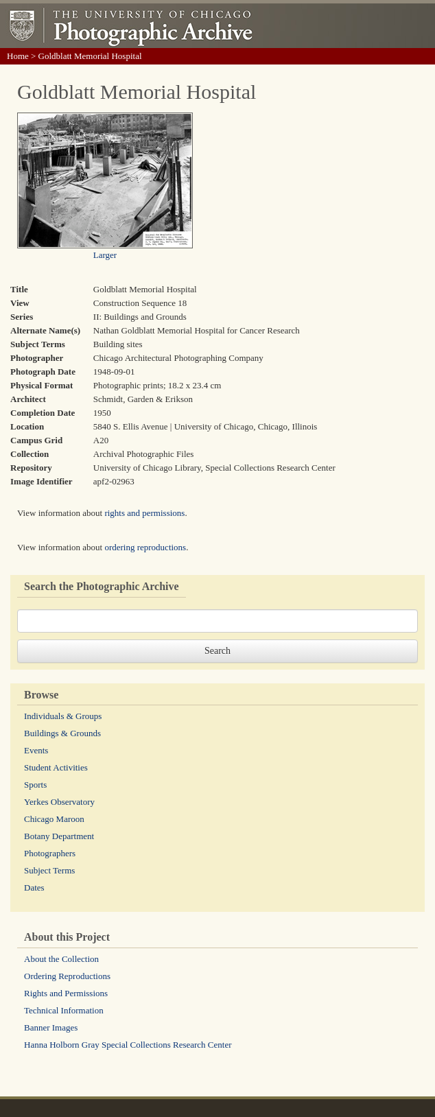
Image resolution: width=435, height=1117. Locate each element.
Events (36, 750)
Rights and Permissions (66, 993)
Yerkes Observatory (59, 802)
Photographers (49, 853)
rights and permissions (144, 513)
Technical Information (64, 1010)
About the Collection (61, 959)
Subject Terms (49, 870)
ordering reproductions (145, 547)
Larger (105, 255)
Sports (35, 784)
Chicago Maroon (54, 819)
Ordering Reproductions (67, 976)
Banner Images (51, 1027)
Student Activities (56, 767)
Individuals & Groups (63, 716)
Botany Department (59, 836)
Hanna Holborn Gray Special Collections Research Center (128, 1044)
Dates (34, 887)
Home (18, 56)
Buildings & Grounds (62, 733)
